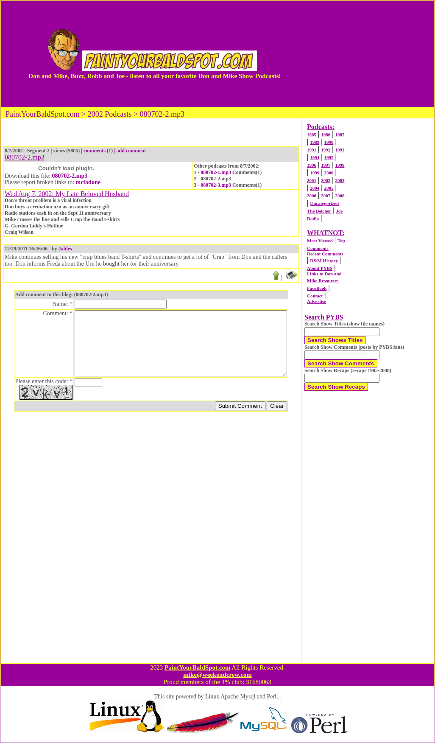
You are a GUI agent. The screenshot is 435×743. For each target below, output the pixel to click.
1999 (314, 172)
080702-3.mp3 (216, 185)
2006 (311, 195)
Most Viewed (320, 240)
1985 (311, 134)
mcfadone (88, 182)
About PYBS (319, 268)
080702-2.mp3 (70, 176)
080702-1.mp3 (216, 172)
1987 (339, 134)
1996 (311, 165)
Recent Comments (325, 253)
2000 (328, 172)
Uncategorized (324, 203)
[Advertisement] (359, 54)
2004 (314, 188)
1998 (339, 165)
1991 (311, 149)
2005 (328, 188)
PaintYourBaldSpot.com (197, 667)
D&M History (324, 260)
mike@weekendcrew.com (217, 674)
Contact (315, 295)
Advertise (316, 301)
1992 (325, 149)
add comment (131, 151)
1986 (325, 134)
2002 (325, 180)
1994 (314, 157)
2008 (339, 195)
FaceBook (316, 288)
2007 (325, 195)
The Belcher (319, 210)
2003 (339, 180)
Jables (65, 249)
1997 (325, 165)
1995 (328, 157)
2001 (311, 180)
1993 (339, 149)
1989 (314, 142)
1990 (328, 142)
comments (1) (98, 151)
